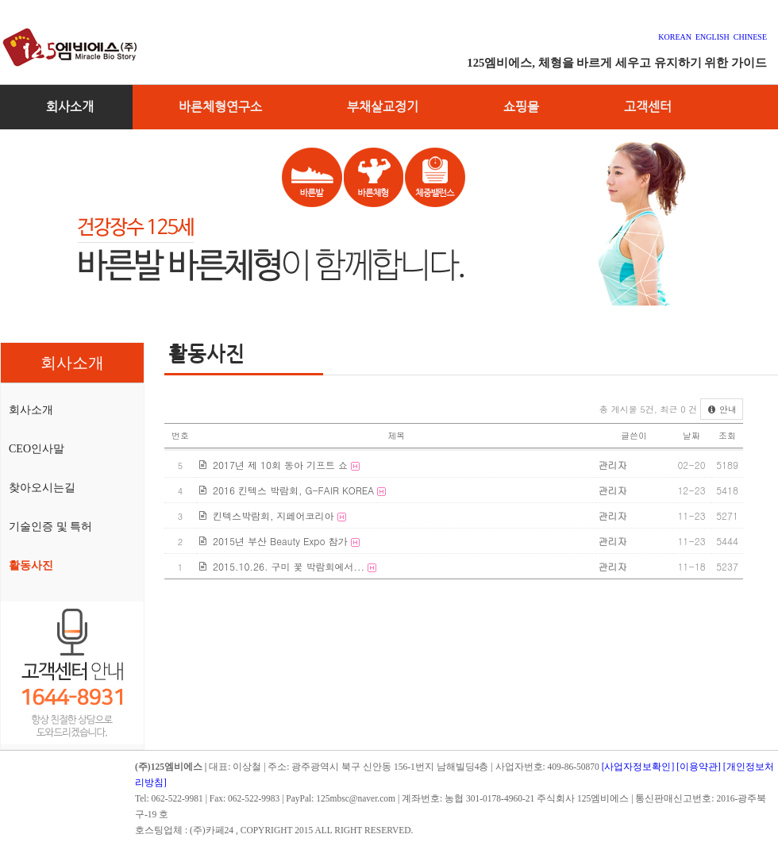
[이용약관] (698, 766)
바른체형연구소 (220, 106)
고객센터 (648, 106)
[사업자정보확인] (638, 766)
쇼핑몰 (521, 106)
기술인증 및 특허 (50, 526)
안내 (722, 409)
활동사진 (31, 565)
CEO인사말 (36, 449)
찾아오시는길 (42, 488)
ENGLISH (712, 37)
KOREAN (676, 37)
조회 (727, 435)
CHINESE (750, 37)
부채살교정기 (382, 106)
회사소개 (70, 106)
